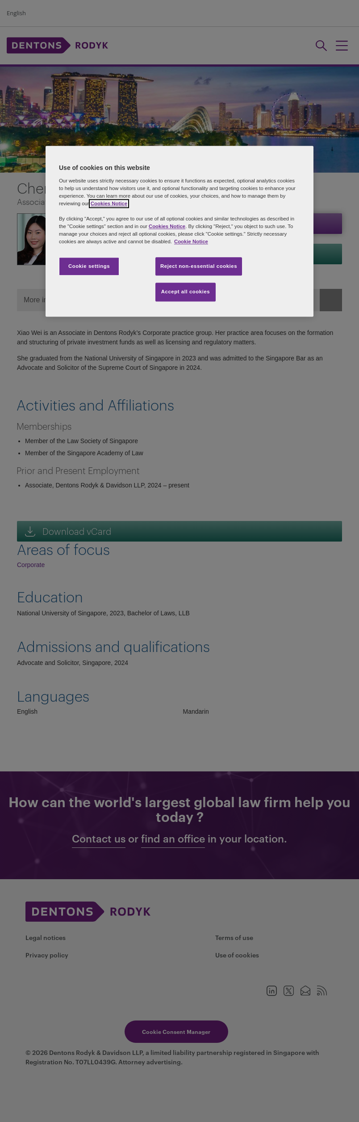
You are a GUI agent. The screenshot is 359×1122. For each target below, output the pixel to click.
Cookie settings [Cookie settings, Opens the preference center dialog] (89, 266)
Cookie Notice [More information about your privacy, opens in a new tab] (191, 242)
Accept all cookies (185, 292)
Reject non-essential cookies (198, 266)
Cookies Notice (109, 203)
